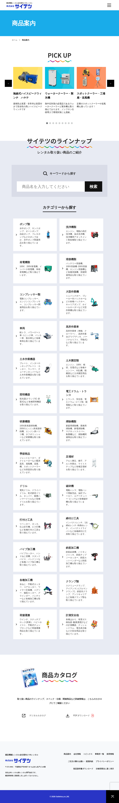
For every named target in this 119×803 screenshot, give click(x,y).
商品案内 (67, 754)
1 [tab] (47, 123)
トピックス (87, 754)
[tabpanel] (28, 89)
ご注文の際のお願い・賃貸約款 (80, 761)
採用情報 (110, 754)
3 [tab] (53, 123)
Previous (8, 83)
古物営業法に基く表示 (105, 769)
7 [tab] (66, 123)
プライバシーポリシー (105, 761)
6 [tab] (62, 123)
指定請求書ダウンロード (83, 769)
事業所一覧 (99, 754)
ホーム (14, 40)
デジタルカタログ (37, 715)
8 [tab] (69, 123)
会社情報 (77, 754)
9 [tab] (72, 123)
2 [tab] (50, 123)
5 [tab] (59, 123)
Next (110, 83)
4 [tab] (56, 123)
